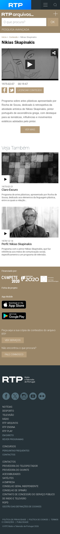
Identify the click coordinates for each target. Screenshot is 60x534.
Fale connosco (14, 354)
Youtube (33, 396)
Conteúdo (13, 37)
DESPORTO (8, 411)
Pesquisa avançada (15, 29)
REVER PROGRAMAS (12, 439)
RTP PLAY (7, 431)
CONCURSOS (9, 446)
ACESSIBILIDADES (11, 474)
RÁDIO (5, 419)
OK (53, 22)
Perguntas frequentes (15, 450)
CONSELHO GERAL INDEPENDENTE (20, 486)
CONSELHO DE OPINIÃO (14, 490)
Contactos (8, 454)
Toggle (55, 5)
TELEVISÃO (8, 415)
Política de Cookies (38, 520)
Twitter (15, 396)
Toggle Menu (44, 3)
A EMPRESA (8, 482)
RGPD (5, 502)
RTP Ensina (8, 427)
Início (4, 37)
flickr (42, 396)
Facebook (6, 396)
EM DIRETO (8, 435)
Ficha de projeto (9, 288)
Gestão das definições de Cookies (21, 506)
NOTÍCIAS (7, 407)
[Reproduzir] (30, 64)
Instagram (24, 396)
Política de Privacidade (14, 520)
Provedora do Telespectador (20, 466)
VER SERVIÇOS (13, 340)
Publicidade (22, 522)
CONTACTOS (9, 462)
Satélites (8, 478)
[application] (30, 64)
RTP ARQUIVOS (10, 423)
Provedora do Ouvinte (15, 470)
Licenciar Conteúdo (30, 90)
